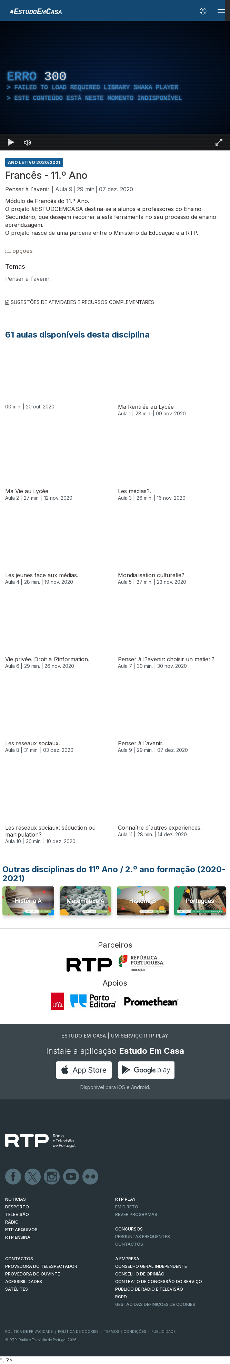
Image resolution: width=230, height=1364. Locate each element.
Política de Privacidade (29, 1331)
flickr (90, 1177)
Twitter (32, 1177)
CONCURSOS (129, 1229)
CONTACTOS (19, 1258)
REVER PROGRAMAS (136, 1214)
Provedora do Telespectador (41, 1266)
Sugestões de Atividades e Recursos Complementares (79, 302)
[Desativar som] (27, 142)
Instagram (52, 1177)
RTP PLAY (125, 1199)
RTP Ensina (17, 1237)
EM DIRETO (126, 1206)
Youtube (71, 1177)
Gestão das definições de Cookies (155, 1304)
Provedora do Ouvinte (32, 1274)
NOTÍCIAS (15, 1199)
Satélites (16, 1289)
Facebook (13, 1177)
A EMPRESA (127, 1258)
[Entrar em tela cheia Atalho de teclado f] (219, 142)
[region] (115, 85)
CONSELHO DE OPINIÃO (139, 1274)
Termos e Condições (125, 1331)
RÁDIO (12, 1222)
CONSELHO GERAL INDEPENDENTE (151, 1266)
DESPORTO (17, 1206)
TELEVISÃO (17, 1214)
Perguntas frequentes (142, 1236)
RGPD (121, 1296)
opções (18, 250)
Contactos (129, 1244)
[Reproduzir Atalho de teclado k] (11, 142)
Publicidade (163, 1331)
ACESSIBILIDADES (23, 1281)
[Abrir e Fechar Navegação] (221, 11)
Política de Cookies (78, 1331)
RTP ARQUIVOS (21, 1229)
